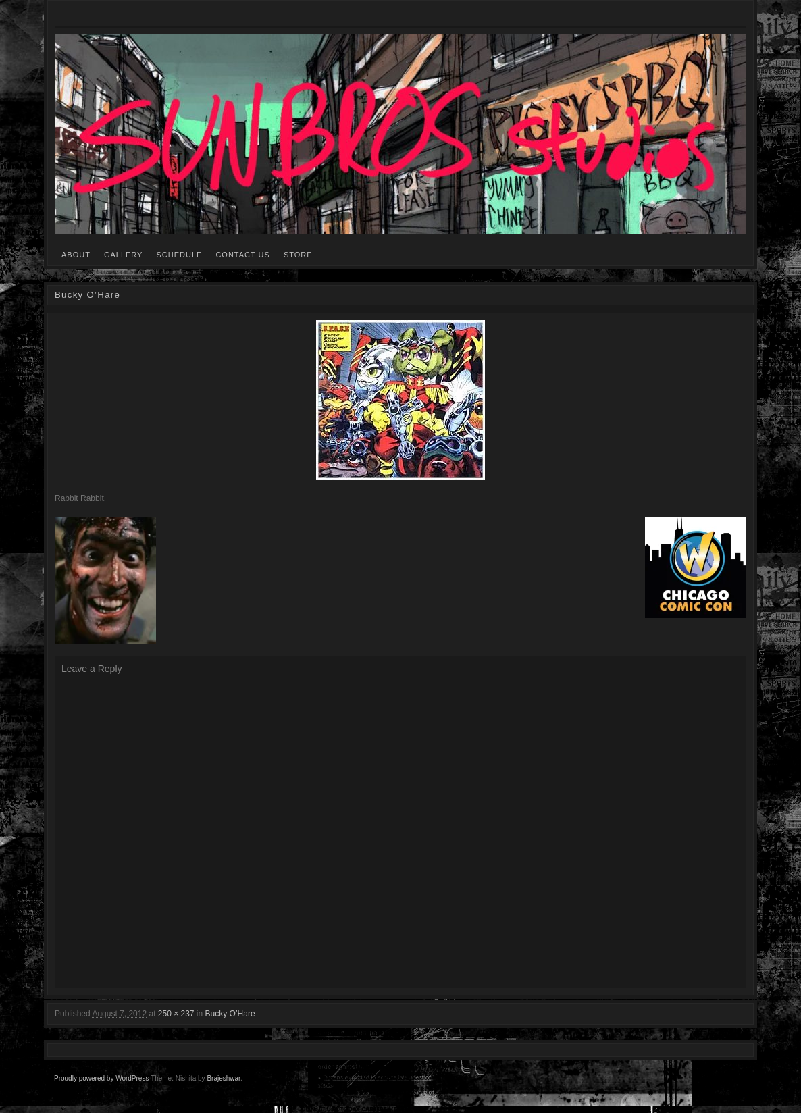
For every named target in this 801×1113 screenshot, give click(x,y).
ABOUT (76, 255)
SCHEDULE (179, 255)
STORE (298, 255)
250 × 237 (176, 1013)
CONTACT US (242, 255)
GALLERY (123, 255)
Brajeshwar (223, 1078)
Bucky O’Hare (230, 1013)
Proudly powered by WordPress (101, 1078)
